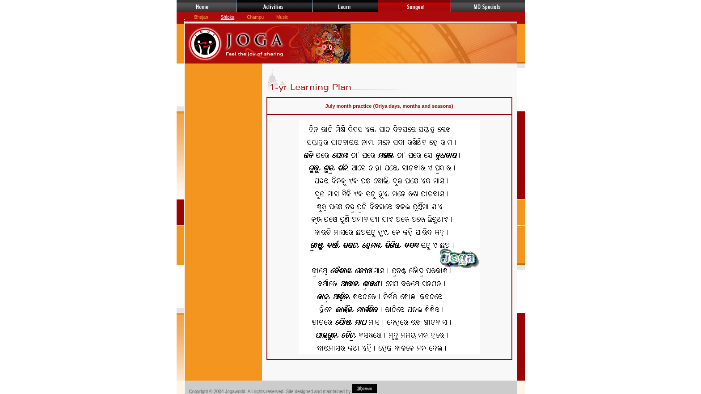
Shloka (228, 17)
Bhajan (201, 17)
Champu (255, 17)
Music (282, 17)
